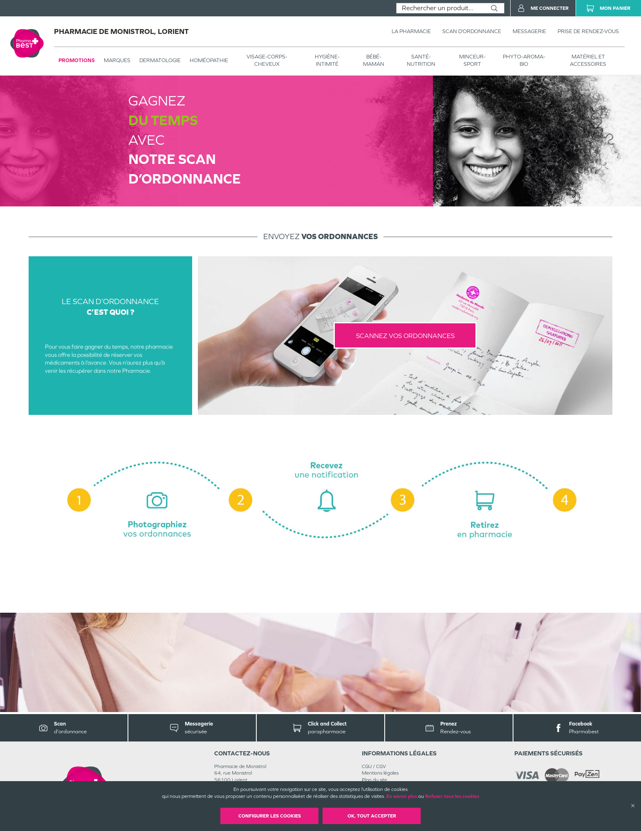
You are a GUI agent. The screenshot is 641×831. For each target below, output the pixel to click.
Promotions (76, 60)
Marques (117, 60)
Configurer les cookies (269, 816)
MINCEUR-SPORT (472, 60)
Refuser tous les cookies (452, 796)
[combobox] (440, 8)
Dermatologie (160, 60)
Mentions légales (380, 773)
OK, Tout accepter (371, 816)
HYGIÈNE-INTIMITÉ (327, 60)
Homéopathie (209, 60)
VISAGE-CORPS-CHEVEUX (267, 60)
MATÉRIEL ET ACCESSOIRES (588, 60)
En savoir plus (401, 796)
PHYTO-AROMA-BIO (524, 60)
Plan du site (374, 780)
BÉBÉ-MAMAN (373, 60)
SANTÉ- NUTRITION (421, 60)
